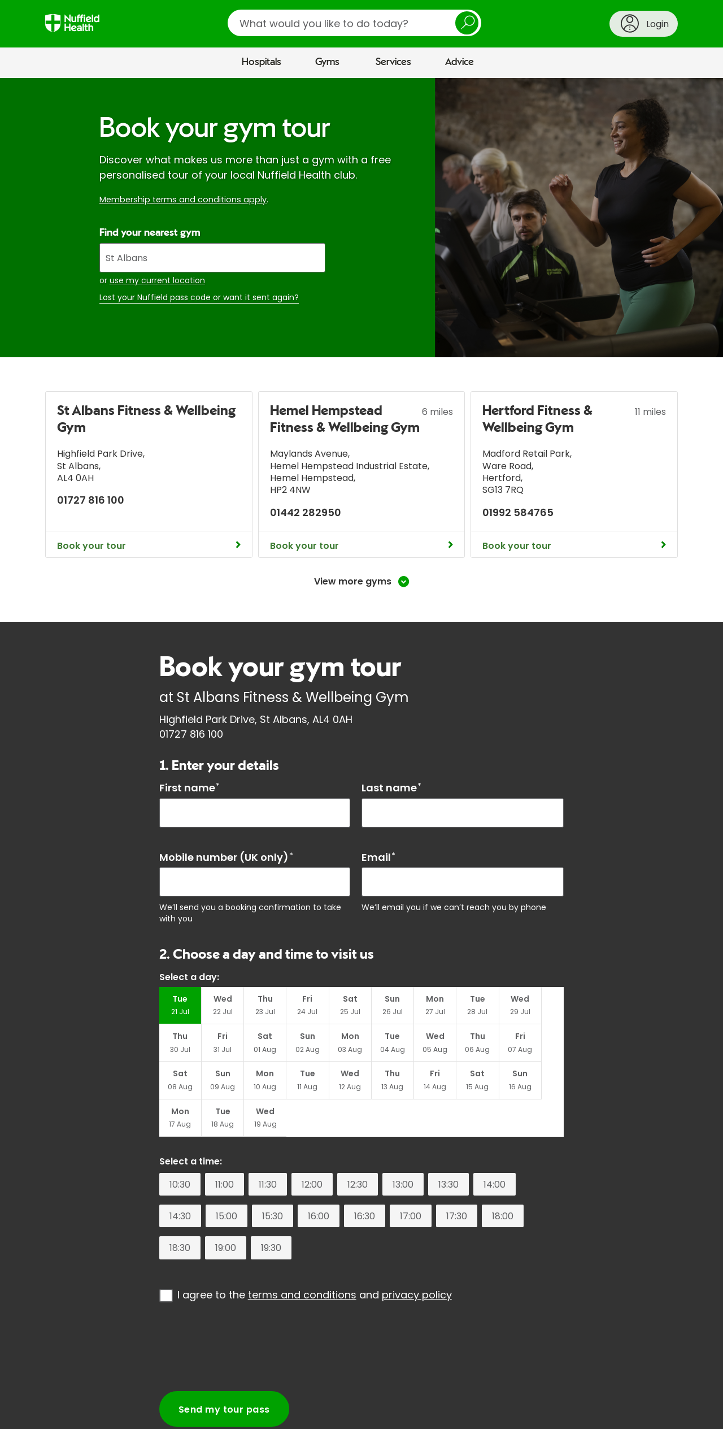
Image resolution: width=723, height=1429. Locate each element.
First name (189, 788)
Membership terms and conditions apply (183, 199)
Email (378, 857)
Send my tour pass (224, 1372)
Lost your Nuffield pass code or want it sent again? (199, 297)
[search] (354, 23)
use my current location (157, 280)
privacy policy (417, 1258)
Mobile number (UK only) (226, 857)
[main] (361, 751)
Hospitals (261, 62)
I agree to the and (314, 1258)
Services (393, 62)
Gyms (327, 62)
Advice (459, 62)
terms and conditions (302, 1258)
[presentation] (245, 1310)
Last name (391, 788)
